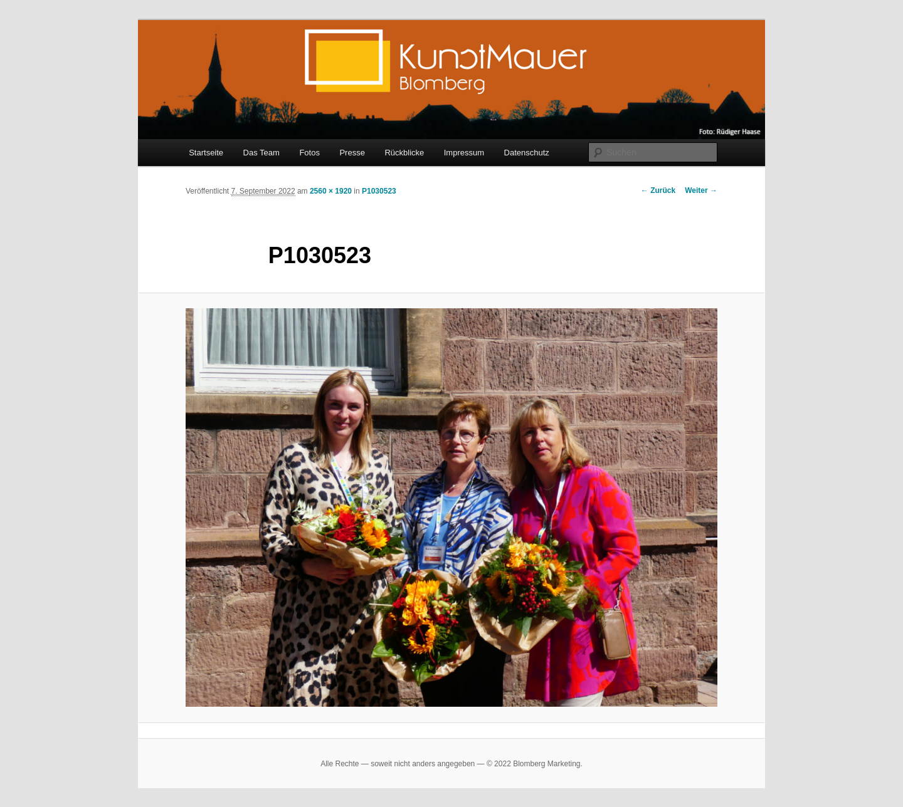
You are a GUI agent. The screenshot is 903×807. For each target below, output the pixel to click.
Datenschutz (526, 152)
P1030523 (379, 191)
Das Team (261, 152)
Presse (351, 152)
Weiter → (701, 190)
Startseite (206, 152)
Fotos (309, 152)
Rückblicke (404, 152)
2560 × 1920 (331, 191)
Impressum (464, 152)
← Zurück (658, 190)
